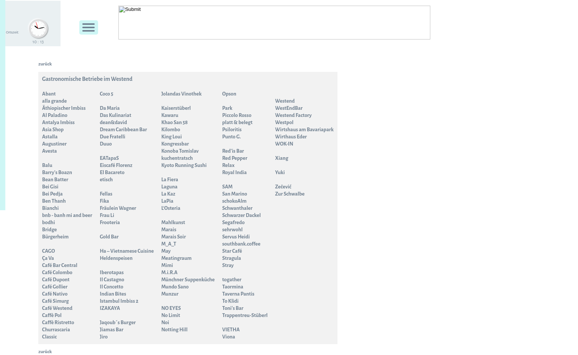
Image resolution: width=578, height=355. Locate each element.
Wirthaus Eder (291, 137)
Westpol (284, 122)
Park (227, 108)
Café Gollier (55, 287)
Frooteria (110, 222)
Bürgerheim (55, 237)
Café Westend (57, 308)
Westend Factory (293, 115)
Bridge (49, 229)
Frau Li (107, 215)
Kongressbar (175, 144)
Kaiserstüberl (176, 108)
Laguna (169, 187)
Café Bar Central (59, 265)
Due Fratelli (112, 137)
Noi (165, 322)
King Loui (171, 137)
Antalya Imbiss (58, 122)
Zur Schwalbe (289, 194)
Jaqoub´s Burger (118, 322)
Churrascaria (56, 329)
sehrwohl (232, 229)
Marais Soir (173, 237)
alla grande (54, 101)
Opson (229, 94)
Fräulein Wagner (118, 208)
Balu (47, 165)
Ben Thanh (54, 201)
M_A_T (168, 244)
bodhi (48, 222)
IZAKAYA (110, 308)
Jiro (103, 337)
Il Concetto (111, 287)
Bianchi (50, 208)
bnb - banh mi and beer (67, 215)
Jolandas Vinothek (181, 94)
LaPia (167, 201)
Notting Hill (174, 329)
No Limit (170, 315)
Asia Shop (53, 129)
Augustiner (54, 144)
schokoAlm (234, 201)
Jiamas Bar (111, 329)
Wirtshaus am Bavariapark (304, 129)
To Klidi (230, 301)
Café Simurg (55, 301)
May (166, 251)
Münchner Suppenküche (188, 279)
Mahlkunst (173, 222)
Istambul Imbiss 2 (119, 301)
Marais (168, 229)
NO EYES (171, 308)
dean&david (113, 122)
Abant (49, 94)
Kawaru (169, 115)
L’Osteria (170, 208)
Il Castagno (112, 279)
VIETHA (231, 329)
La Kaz (168, 194)
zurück (45, 64)
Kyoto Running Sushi (184, 165)
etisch (106, 179)
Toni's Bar (232, 308)
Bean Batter (55, 179)
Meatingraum (176, 258)
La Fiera (169, 179)
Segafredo (233, 222)
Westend (285, 101)
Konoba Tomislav (180, 151)
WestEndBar (289, 108)
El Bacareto (112, 172)
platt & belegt (237, 122)
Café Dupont (56, 279)
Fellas (106, 194)
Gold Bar (109, 237)
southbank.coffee (241, 244)
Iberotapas (112, 272)
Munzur (170, 294)
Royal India (234, 172)
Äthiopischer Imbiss (64, 108)
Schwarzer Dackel (241, 215)
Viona (228, 337)
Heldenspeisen (116, 258)
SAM (227, 187)
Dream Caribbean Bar (123, 129)
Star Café (232, 251)
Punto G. (231, 137)
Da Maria (110, 108)
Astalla (49, 137)
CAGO (48, 251)
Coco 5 (106, 94)
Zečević (283, 187)
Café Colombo (57, 272)
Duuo (106, 144)
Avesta (49, 151)
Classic (49, 337)
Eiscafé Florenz (116, 165)
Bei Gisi (50, 187)
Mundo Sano (175, 287)
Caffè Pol (52, 315)
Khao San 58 (174, 122)
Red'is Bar (233, 151)
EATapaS (109, 158)
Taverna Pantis (238, 294)
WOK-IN (284, 144)
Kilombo (170, 129)
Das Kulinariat (115, 115)
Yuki (280, 172)
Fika (104, 201)
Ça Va (48, 258)
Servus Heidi (236, 237)
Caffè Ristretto (58, 322)
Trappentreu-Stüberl (245, 315)
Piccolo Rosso (236, 115)
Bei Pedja (52, 194)
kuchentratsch (177, 158)
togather (231, 279)
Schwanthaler (237, 208)
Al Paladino (54, 115)
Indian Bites (113, 294)
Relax (228, 165)
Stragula (231, 258)
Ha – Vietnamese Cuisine (127, 251)
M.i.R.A (169, 272)
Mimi (167, 265)
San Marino (234, 194)
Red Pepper (234, 158)
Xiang (281, 158)
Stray (228, 265)
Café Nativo (55, 294)
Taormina (232, 287)
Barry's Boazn (57, 172)
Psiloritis (232, 129)
